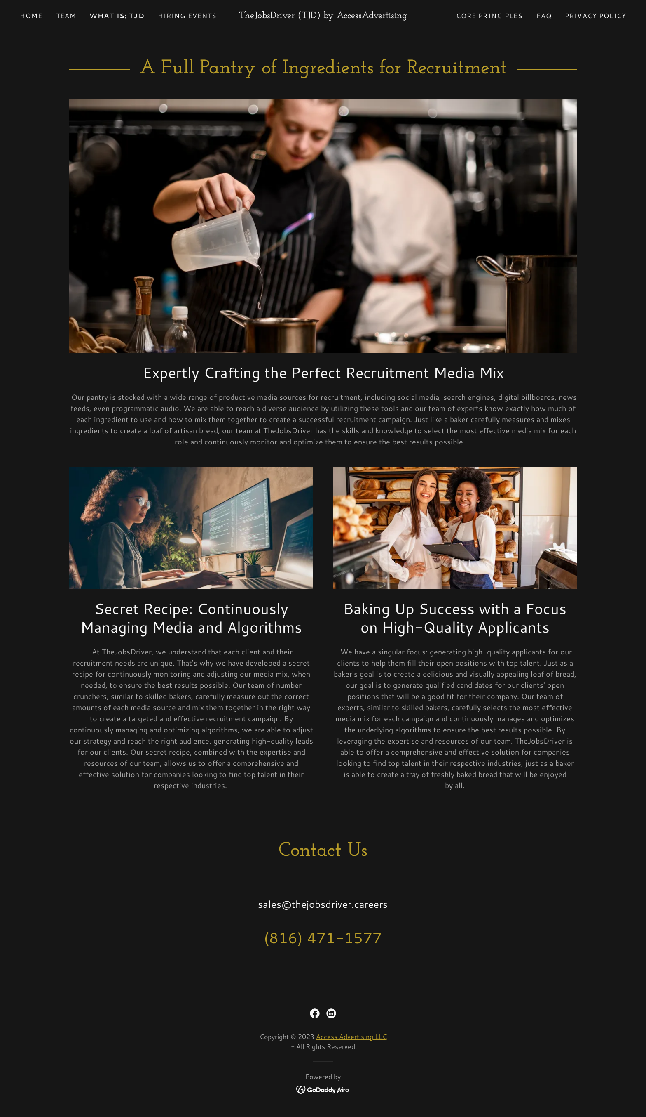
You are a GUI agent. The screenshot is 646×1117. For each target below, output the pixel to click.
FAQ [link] (544, 15)
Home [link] (31, 15)
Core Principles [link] (489, 15)
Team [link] (66, 15)
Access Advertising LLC (351, 1036)
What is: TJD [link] (117, 15)
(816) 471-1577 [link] (323, 937)
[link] (323, 15)
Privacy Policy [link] (595, 15)
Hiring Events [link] (187, 15)
